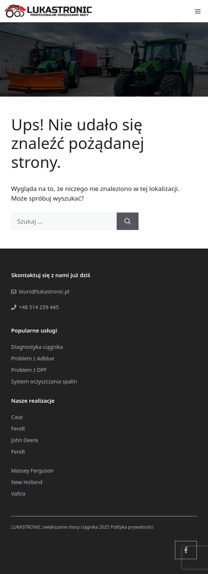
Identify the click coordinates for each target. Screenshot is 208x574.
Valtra (18, 493)
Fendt (18, 428)
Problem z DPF (28, 369)
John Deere (24, 440)
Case (17, 417)
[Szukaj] (128, 221)
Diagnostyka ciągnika (37, 346)
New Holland (26, 482)
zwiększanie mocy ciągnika (70, 527)
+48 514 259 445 (39, 307)
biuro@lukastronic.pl (44, 291)
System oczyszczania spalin (44, 381)
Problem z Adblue (32, 358)
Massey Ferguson (32, 470)
